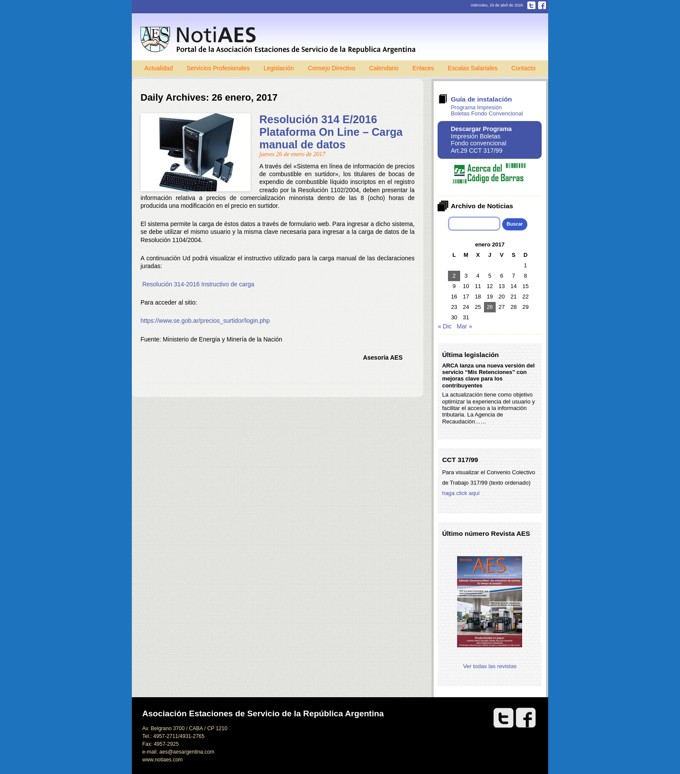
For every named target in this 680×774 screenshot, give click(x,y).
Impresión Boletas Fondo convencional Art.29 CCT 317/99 (481, 139)
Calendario (384, 68)
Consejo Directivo (332, 68)
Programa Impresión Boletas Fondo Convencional (487, 110)
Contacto (523, 68)
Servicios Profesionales (218, 68)
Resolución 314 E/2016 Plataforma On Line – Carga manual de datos (330, 132)
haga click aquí (461, 493)
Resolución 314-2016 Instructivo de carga (198, 284)
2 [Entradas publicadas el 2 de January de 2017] (454, 275)
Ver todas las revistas (490, 666)
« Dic (444, 326)
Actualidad (158, 68)
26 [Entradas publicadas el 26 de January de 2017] (490, 307)
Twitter (531, 5)
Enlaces (423, 68)
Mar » (464, 326)
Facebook (542, 5)
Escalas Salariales (472, 68)
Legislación (279, 68)
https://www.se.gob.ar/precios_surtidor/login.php (205, 320)
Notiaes (280, 40)
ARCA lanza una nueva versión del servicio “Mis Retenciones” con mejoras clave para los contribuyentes (488, 375)
